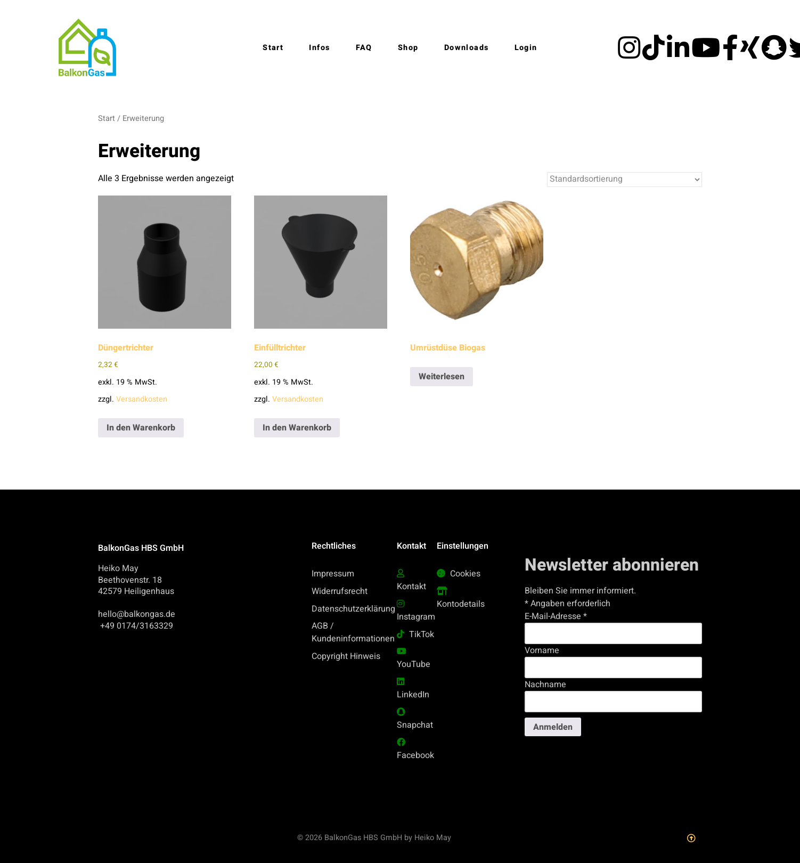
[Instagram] (630, 54)
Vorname (542, 650)
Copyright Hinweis (346, 656)
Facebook (415, 755)
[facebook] (731, 54)
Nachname (545, 684)
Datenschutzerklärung (353, 609)
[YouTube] (706, 54)
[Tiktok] (654, 54)
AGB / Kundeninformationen (353, 632)
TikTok (421, 634)
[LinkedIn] (679, 54)
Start (106, 118)
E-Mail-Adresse (556, 616)
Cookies (465, 573)
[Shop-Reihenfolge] (624, 179)
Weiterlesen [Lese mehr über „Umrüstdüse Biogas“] (441, 376)
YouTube (413, 664)
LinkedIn (413, 694)
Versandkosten (141, 399)
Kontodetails (461, 604)
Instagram (416, 616)
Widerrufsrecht (340, 591)
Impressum (333, 573)
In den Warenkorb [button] (141, 427)
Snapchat (415, 725)
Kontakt (411, 586)
